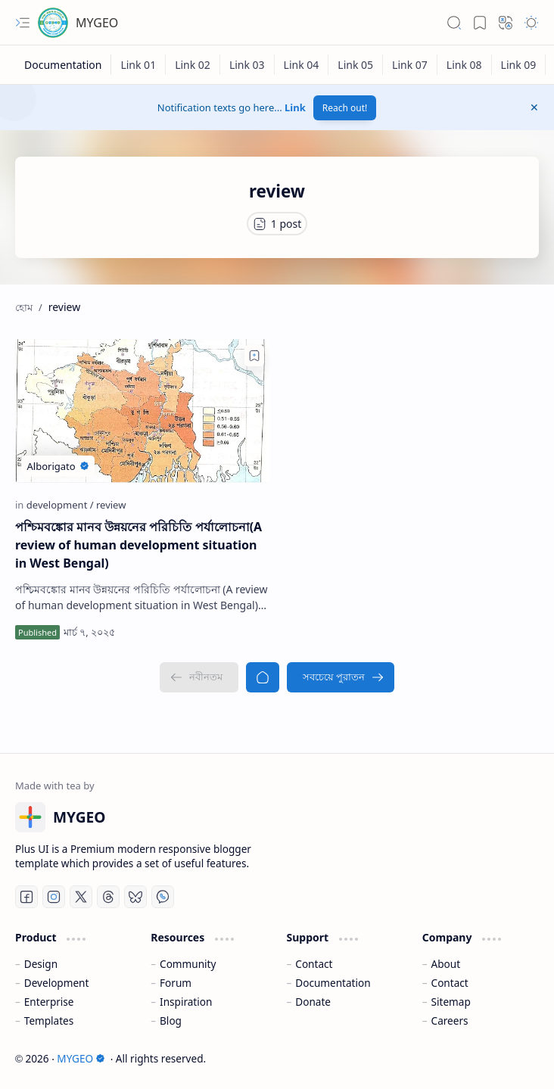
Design (41, 964)
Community (188, 964)
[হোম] (262, 677)
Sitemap (451, 1001)
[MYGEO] (53, 23)
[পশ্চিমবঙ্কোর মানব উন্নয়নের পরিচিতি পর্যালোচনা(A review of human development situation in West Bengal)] (142, 411)
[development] (60, 505)
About (446, 964)
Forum (175, 982)
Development (56, 982)
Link (295, 107)
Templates (49, 1020)
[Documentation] (63, 64)
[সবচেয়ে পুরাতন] (340, 677)
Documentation (332, 982)
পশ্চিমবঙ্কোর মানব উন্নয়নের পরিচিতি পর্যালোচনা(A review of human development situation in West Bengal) (138, 544)
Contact (313, 964)
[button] (22, 22)
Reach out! (345, 107)
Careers (449, 1020)
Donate (313, 1001)
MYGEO (97, 22)
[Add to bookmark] (254, 355)
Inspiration (186, 1001)
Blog (171, 1020)
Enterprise (49, 1001)
